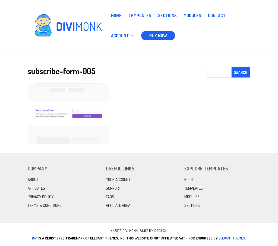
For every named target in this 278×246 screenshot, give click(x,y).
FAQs (110, 196)
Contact (217, 16)
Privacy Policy (40, 196)
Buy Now (158, 35)
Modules (192, 16)
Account (120, 36)
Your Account (118, 179)
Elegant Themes (232, 238)
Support (113, 188)
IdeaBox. (160, 230)
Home (116, 16)
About (33, 179)
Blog (188, 179)
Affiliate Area (118, 205)
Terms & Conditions (45, 205)
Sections (167, 16)
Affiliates (36, 188)
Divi (34, 238)
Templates (139, 16)
